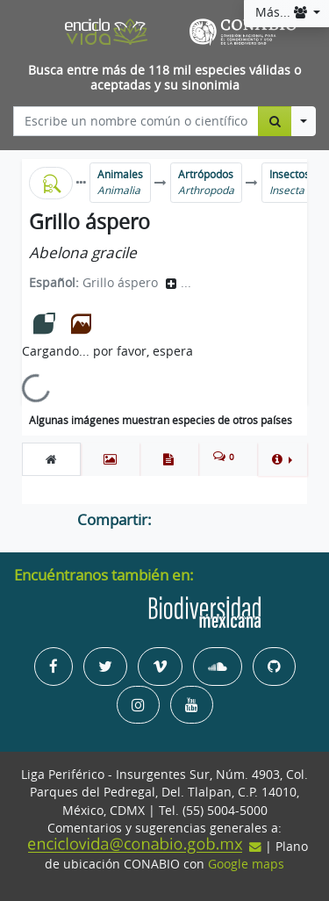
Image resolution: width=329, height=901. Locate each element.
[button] (282, 459)
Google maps (246, 864)
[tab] (51, 459)
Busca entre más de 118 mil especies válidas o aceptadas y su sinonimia (164, 77)
